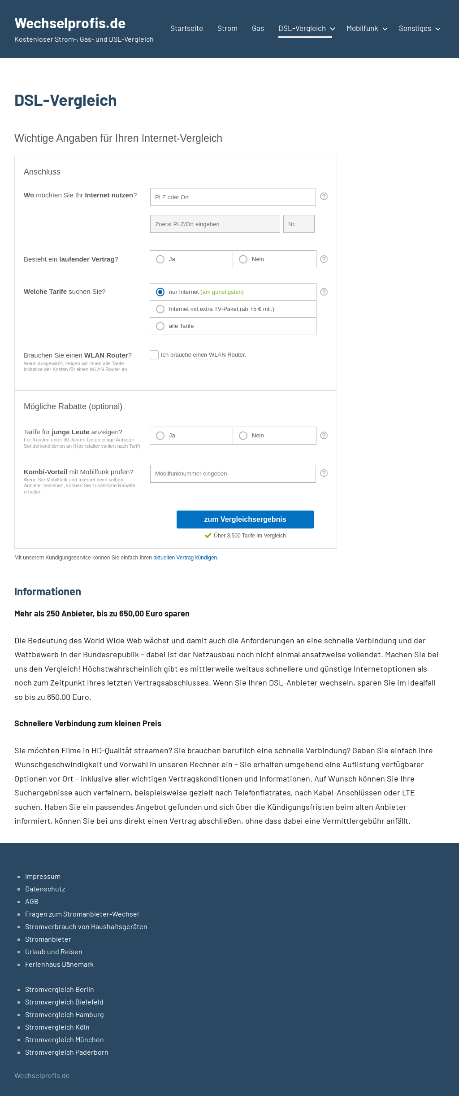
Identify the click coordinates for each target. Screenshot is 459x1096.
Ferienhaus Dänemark (59, 964)
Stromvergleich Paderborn (66, 1052)
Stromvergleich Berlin (59, 989)
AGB (32, 901)
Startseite (186, 27)
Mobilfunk (365, 27)
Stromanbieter (48, 938)
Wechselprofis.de (70, 22)
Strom (227, 27)
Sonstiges (418, 27)
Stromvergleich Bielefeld (64, 1001)
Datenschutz (45, 888)
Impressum (43, 876)
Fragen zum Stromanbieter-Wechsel (82, 913)
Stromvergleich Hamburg (64, 1014)
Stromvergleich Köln (57, 1026)
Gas (258, 27)
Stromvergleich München (64, 1039)
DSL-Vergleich (305, 27)
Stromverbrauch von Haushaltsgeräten (86, 926)
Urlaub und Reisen (53, 951)
